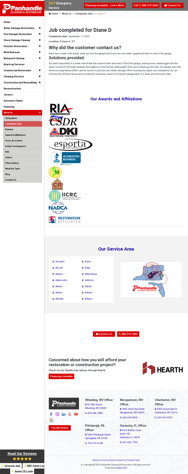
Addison (89, 280)
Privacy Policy (133, 460)
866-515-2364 (128, 334)
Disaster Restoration (15, 45)
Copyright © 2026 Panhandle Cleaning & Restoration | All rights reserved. (117, 465)
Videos (8, 156)
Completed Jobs (84, 13)
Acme (88, 261)
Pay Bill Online (59, 427)
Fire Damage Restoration (18, 33)
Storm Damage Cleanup (17, 39)
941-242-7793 (129, 442)
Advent (88, 292)
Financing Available (61, 376)
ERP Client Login (34, 465)
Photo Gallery (12, 162)
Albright (59, 298)
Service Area (108, 460)
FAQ (7, 151)
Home (53, 13)
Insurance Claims (13, 99)
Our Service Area (116, 249)
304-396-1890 (94, 413)
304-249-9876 (129, 417)
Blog (7, 173)
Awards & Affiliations (15, 134)
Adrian (88, 286)
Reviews (9, 128)
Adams (59, 274)
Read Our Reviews (22, 456)
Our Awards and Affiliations (116, 99)
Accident (59, 261)
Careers (8, 93)
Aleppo (88, 298)
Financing (9, 105)
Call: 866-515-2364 (146, 5)
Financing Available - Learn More (104, 5)
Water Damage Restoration (19, 27)
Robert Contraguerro (15, 145)
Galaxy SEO (121, 468)
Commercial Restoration (17, 69)
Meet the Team (12, 168)
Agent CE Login (22, 471)
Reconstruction (12, 87)
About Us (66, 13)
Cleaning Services (14, 75)
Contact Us (172, 5)
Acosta (59, 267)
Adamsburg (91, 274)
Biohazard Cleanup (14, 57)
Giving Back (11, 117)
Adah (87, 267)
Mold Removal (11, 51)
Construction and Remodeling (20, 81)
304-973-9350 (163, 417)
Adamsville (61, 280)
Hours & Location (13, 140)
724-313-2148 (94, 443)
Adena (58, 286)
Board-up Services (14, 63)
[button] (39, 27)
